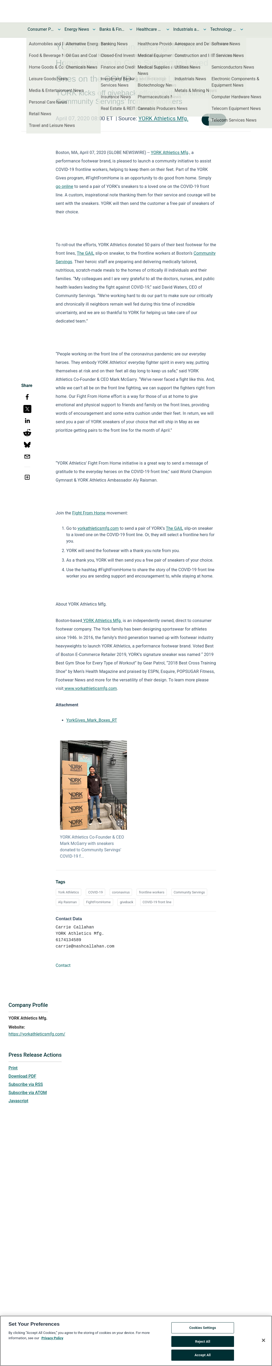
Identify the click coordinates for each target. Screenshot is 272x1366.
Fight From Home (88, 512)
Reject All (202, 1342)
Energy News (77, 29)
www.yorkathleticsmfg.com (90, 688)
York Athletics (68, 892)
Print (13, 1067)
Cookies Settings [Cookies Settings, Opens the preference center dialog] (202, 1328)
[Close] (263, 1340)
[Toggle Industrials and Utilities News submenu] (204, 29)
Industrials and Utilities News (186, 29)
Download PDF (22, 1076)
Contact (63, 965)
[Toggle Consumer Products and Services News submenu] (59, 29)
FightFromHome (98, 902)
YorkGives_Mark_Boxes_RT (91, 720)
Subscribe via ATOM (27, 1092)
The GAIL (85, 253)
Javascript (18, 1100)
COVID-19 (95, 892)
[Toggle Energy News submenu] (94, 29)
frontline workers (151, 892)
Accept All (202, 1356)
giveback (126, 902)
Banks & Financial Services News (112, 29)
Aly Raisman (67, 902)
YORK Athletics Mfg (169, 152)
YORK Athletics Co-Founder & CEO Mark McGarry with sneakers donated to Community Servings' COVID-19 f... (92, 847)
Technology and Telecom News (223, 29)
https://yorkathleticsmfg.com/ (36, 1034)
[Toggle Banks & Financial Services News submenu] (131, 29)
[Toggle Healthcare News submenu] (168, 29)
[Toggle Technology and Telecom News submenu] (241, 29)
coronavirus (121, 892)
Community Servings (189, 892)
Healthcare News (149, 29)
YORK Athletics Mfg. (163, 118)
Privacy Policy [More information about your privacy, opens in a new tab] (52, 1338)
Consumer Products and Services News (41, 29)
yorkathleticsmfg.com (98, 528)
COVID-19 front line (157, 902)
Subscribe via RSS (25, 1084)
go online (64, 186)
